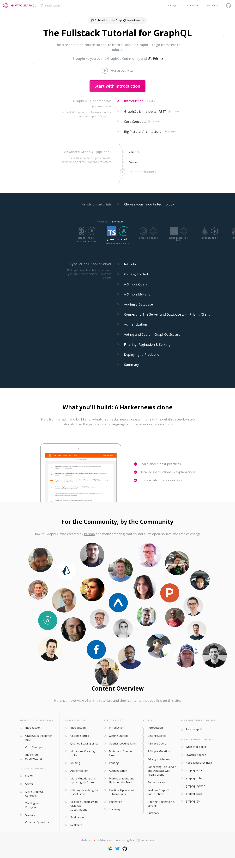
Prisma (89, 534)
